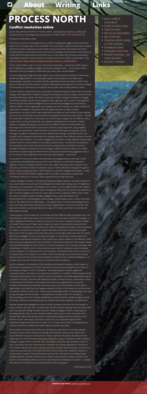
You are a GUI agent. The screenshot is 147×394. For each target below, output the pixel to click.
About (34, 4)
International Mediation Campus (51, 338)
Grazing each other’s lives (116, 50)
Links (101, 4)
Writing (67, 4)
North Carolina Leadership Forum (23, 170)
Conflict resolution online (116, 25)
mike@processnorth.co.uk (80, 383)
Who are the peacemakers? (117, 33)
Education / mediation (114, 61)
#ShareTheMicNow (47, 181)
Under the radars (112, 29)
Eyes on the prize (112, 36)
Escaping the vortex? (114, 47)
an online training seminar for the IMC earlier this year (53, 347)
